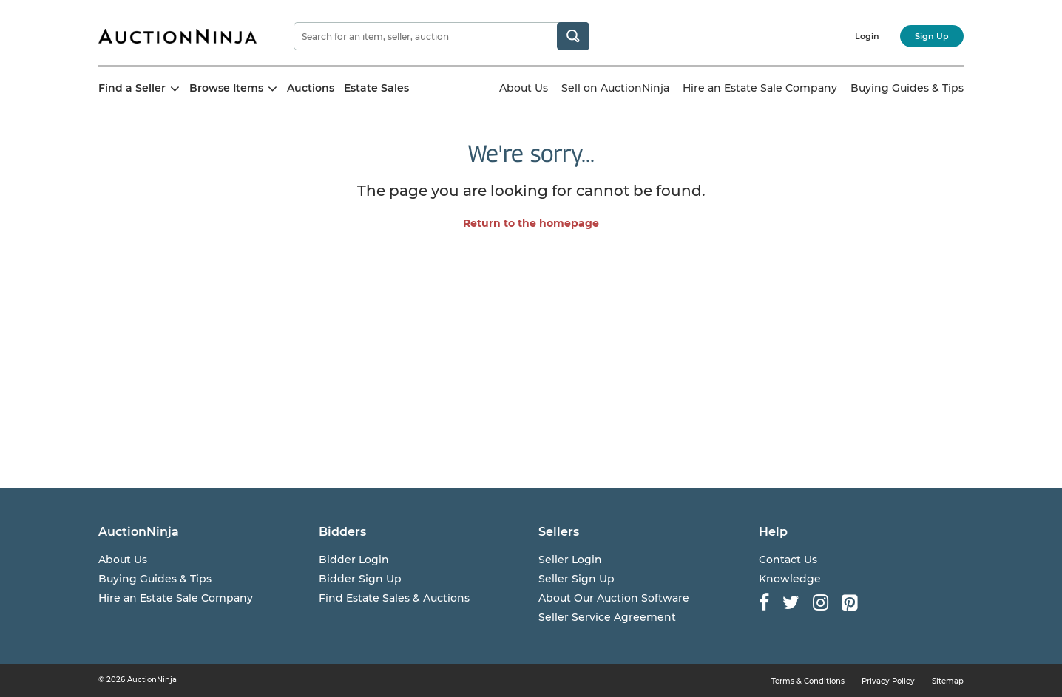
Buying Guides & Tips (907, 88)
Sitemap (948, 681)
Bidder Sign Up (360, 578)
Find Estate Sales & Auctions (394, 598)
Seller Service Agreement (607, 617)
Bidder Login (354, 559)
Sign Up (932, 36)
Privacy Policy (888, 681)
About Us (523, 88)
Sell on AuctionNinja (615, 88)
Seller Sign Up (576, 578)
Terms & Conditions (808, 681)
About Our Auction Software (613, 598)
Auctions (310, 88)
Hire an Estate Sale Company (760, 88)
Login (867, 36)
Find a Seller (139, 88)
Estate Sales (376, 88)
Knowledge (790, 578)
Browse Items (233, 88)
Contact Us (788, 559)
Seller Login (570, 559)
